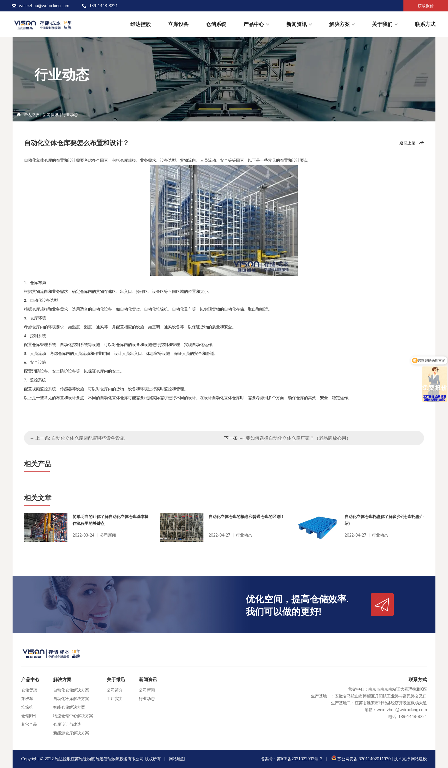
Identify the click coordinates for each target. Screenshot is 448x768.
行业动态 (70, 114)
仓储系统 (216, 24)
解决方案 (339, 24)
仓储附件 (29, 715)
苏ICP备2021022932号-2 (299, 758)
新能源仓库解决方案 (71, 732)
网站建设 (419, 758)
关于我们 (382, 24)
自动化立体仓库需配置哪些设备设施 (88, 438)
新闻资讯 (296, 24)
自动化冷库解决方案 (71, 698)
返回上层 (407, 142)
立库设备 (178, 24)
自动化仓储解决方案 (71, 690)
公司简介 (115, 690)
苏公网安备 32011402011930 (360, 758)
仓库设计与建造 (67, 724)
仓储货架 (29, 690)
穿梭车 (27, 698)
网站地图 (177, 758)
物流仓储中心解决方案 (73, 715)
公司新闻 (147, 690)
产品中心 (253, 24)
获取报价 (426, 5)
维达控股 (140, 24)
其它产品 (29, 724)
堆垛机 (27, 707)
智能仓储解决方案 (69, 707)
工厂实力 (115, 698)
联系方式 (425, 24)
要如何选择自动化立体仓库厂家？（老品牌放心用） (298, 438)
